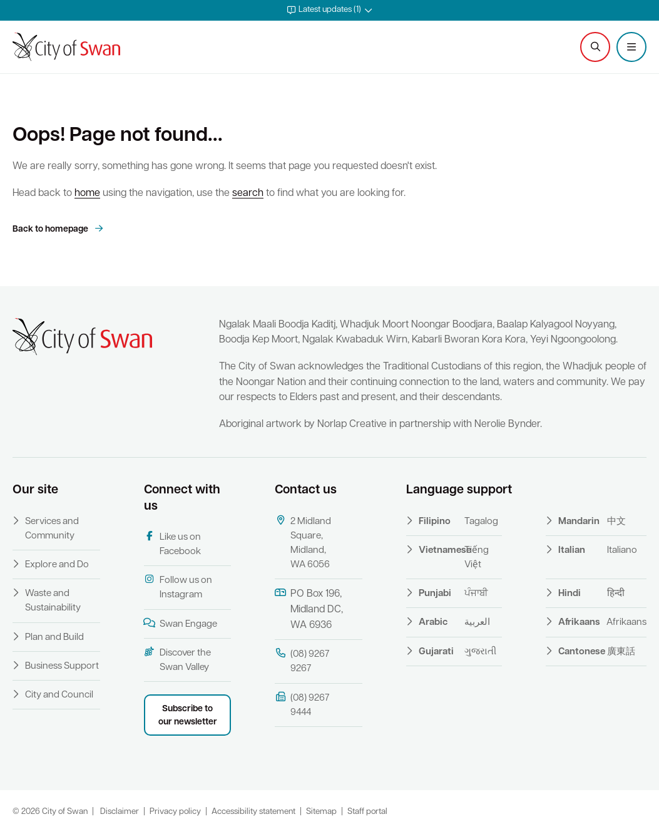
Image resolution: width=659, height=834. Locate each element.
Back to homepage (51, 229)
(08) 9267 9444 (302, 705)
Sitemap (321, 812)
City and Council (59, 695)
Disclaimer (119, 812)
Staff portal (367, 812)
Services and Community (52, 529)
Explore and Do (57, 565)
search (247, 193)
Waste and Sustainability (53, 601)
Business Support (62, 666)
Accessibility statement (253, 812)
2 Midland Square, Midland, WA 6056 (303, 542)
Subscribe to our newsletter (187, 715)
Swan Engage (180, 623)
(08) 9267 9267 (302, 661)
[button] (329, 10)
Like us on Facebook (172, 544)
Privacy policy (175, 812)
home (87, 193)
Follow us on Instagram (178, 587)
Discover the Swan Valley (177, 659)
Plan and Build (54, 637)
